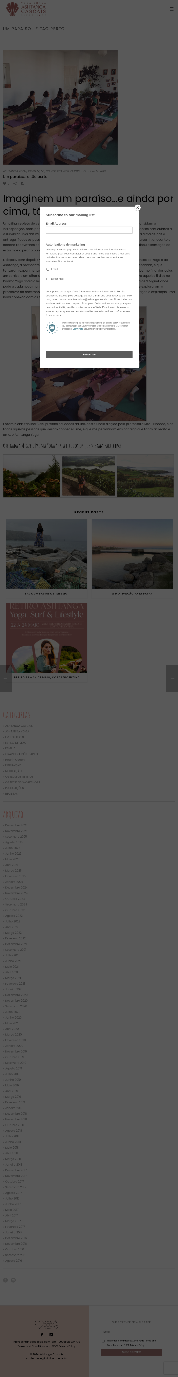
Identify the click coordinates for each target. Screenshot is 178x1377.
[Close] (138, 208)
